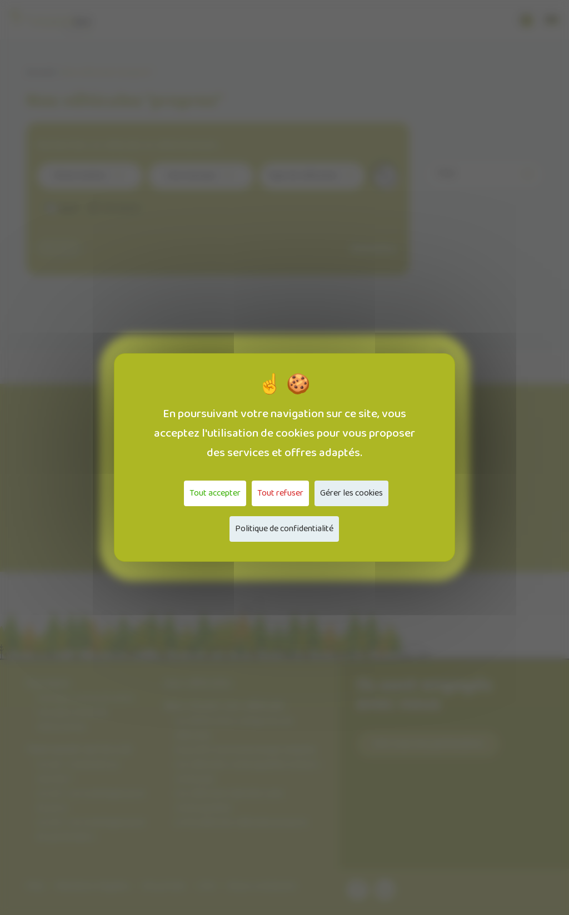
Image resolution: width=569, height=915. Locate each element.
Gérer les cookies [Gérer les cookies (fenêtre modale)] (351, 493)
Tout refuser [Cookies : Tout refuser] (280, 493)
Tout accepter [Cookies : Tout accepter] (215, 493)
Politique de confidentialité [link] (284, 528)
